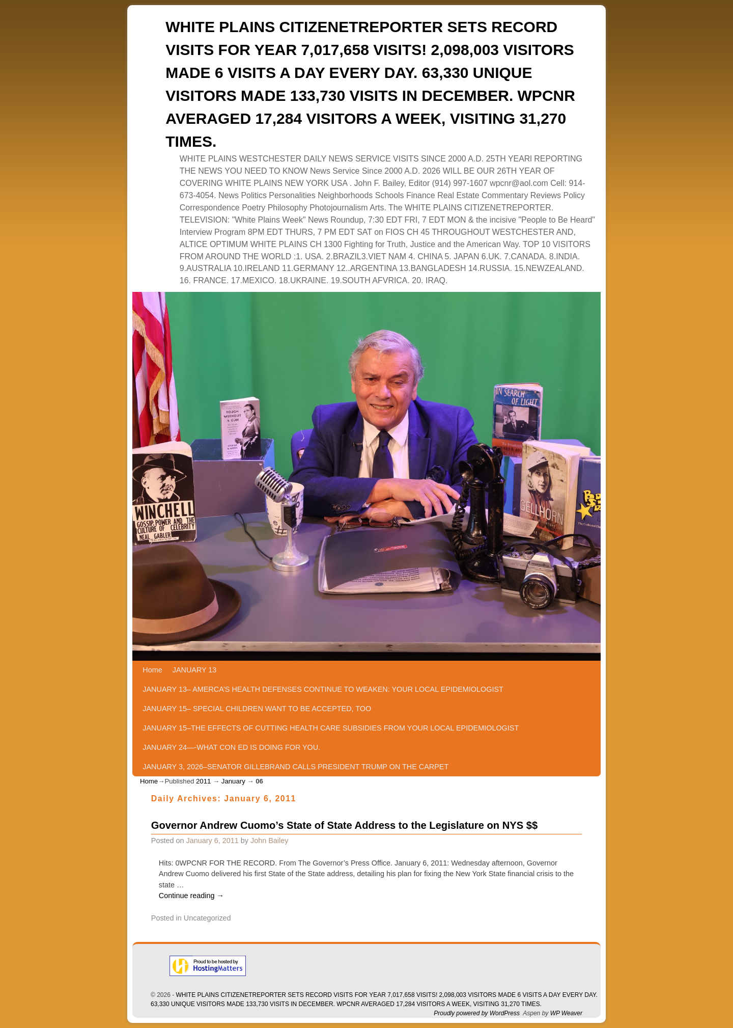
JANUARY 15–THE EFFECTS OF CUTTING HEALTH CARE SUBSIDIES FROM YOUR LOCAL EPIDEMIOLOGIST (331, 728)
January (233, 781)
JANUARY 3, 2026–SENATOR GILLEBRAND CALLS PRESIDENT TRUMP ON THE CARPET (295, 767)
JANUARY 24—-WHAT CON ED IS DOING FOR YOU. (231, 747)
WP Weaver (566, 1013)
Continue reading (191, 895)
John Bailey (269, 840)
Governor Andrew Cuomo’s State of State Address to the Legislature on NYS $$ (344, 825)
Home (152, 670)
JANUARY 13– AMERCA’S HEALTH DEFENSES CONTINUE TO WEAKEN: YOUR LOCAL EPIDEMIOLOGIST (323, 689)
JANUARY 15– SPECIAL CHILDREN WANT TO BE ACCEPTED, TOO (257, 709)
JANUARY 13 (195, 670)
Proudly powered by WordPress (477, 1013)
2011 (203, 781)
